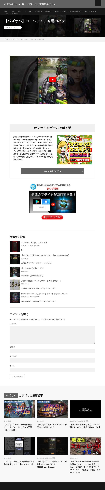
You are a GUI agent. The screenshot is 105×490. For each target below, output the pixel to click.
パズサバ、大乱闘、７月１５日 (34, 247)
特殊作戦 (52, 12)
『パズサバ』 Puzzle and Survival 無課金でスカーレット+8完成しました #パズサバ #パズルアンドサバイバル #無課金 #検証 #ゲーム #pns (85, 474)
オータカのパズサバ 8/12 (32, 273)
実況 (94, 12)
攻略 (14, 12)
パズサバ (16, 32)
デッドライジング (82, 12)
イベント (22, 12)
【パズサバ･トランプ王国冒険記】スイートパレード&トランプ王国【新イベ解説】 (18, 432)
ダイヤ (70, 12)
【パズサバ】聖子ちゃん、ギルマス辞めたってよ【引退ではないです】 (85, 432)
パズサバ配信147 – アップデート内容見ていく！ (41, 285)
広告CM (9, 16)
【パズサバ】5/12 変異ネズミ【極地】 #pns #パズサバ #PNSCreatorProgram (51, 470)
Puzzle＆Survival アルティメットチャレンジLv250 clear (44, 298)
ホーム (6, 12)
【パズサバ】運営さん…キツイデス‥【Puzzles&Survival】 (45, 260)
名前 (12, 351)
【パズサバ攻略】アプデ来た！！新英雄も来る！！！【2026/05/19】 (17, 470)
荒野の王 (25, 16)
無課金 (62, 12)
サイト (12, 370)
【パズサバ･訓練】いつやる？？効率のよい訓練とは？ (51, 431)
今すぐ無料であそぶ (52, 176)
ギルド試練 (42, 12)
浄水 (16, 16)
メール (13, 361)
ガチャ (31, 12)
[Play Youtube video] (52, 84)
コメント (13, 328)
